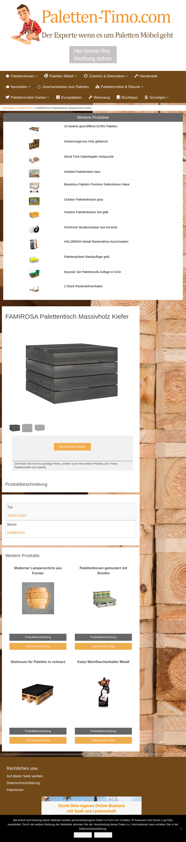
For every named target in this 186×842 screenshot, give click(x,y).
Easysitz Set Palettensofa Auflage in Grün (92, 272)
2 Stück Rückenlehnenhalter (83, 286)
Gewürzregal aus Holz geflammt (86, 141)
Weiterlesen (103, 834)
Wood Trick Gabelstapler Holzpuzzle (89, 156)
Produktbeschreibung (38, 637)
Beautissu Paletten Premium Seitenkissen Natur (97, 184)
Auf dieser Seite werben (25, 776)
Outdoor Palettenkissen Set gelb (86, 212)
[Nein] (181, 828)
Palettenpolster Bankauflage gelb (86, 256)
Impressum (15, 790)
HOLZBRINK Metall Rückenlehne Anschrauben (96, 241)
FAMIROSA (25, 108)
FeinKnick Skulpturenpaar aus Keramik (90, 227)
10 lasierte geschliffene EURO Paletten (90, 126)
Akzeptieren (82, 834)
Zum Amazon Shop (38, 646)
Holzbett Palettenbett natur (82, 171)
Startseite (8, 108)
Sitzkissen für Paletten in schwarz (37, 662)
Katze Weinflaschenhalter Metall (103, 662)
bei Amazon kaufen (72, 446)
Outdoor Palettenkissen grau (83, 199)
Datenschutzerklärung (23, 783)
